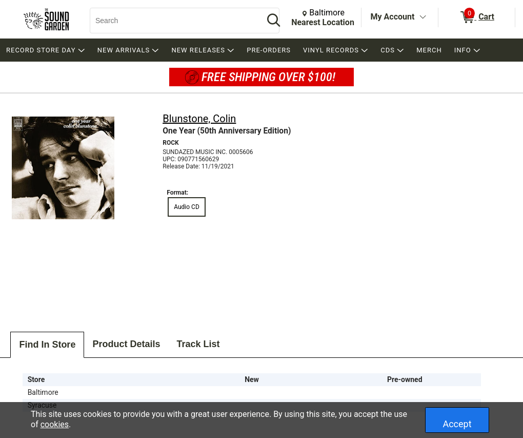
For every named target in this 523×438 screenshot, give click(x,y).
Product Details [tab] (126, 344)
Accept (456, 423)
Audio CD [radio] (186, 207)
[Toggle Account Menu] (422, 17)
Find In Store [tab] (47, 344)
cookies (55, 424)
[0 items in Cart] (477, 17)
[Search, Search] (171, 20)
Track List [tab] (197, 344)
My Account (393, 17)
